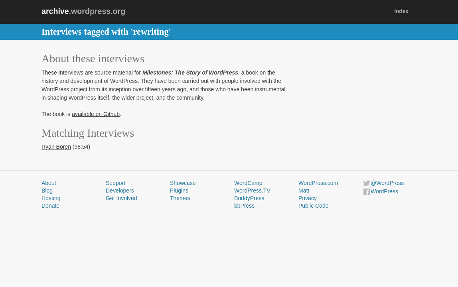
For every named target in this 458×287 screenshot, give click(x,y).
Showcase (183, 183)
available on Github (96, 114)
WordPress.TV (252, 190)
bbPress (244, 205)
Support (115, 183)
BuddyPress (249, 198)
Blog (47, 190)
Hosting (50, 198)
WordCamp (248, 183)
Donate (50, 205)
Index (401, 11)
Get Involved (121, 198)
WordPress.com (318, 183)
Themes (180, 198)
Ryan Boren (56, 147)
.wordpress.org (83, 11)
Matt (303, 190)
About (48, 183)
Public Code (313, 205)
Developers (120, 190)
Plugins (179, 190)
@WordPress (387, 183)
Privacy (307, 198)
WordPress (384, 191)
